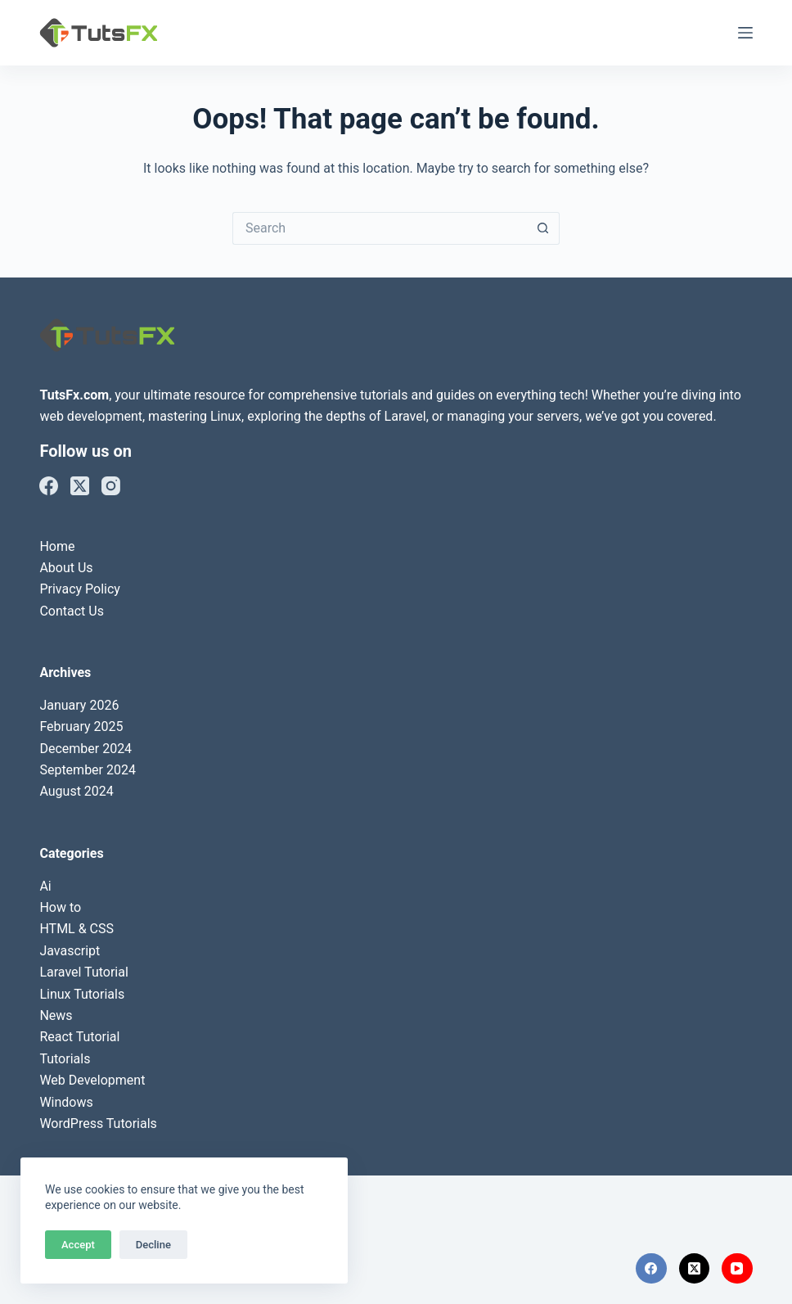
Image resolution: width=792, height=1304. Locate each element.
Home (56, 546)
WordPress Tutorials (97, 1123)
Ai (45, 886)
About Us (65, 567)
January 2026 (79, 705)
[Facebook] (48, 485)
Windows (65, 1102)
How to (60, 907)
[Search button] (543, 228)
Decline (153, 1245)
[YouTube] (737, 1268)
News (55, 1015)
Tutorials (64, 1059)
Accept (78, 1245)
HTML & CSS (76, 928)
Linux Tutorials (81, 994)
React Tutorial (79, 1037)
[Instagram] (110, 485)
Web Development (92, 1080)
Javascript (69, 951)
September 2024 (87, 770)
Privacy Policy (79, 589)
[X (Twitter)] (79, 485)
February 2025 (81, 726)
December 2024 (85, 748)
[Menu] (745, 32)
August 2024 (76, 791)
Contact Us (71, 611)
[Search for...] (379, 228)
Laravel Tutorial (83, 972)
